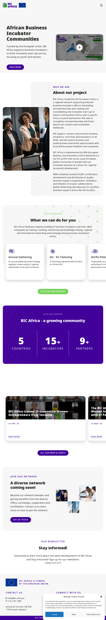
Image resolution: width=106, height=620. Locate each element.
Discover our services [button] (53, 291)
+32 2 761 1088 (14, 601)
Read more (14, 436)
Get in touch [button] (20, 519)
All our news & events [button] (53, 453)
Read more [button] (15, 67)
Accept (54, 614)
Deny (74, 614)
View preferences (93, 614)
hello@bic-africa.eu (16, 598)
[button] (101, 597)
